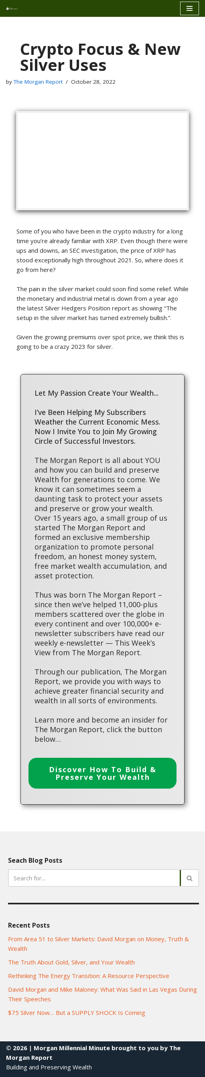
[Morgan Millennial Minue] (14, 8)
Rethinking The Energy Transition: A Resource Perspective (88, 976)
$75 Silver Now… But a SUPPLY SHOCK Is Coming (76, 1013)
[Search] (94, 878)
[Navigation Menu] (189, 8)
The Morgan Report (38, 81)
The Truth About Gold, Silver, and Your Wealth (71, 962)
